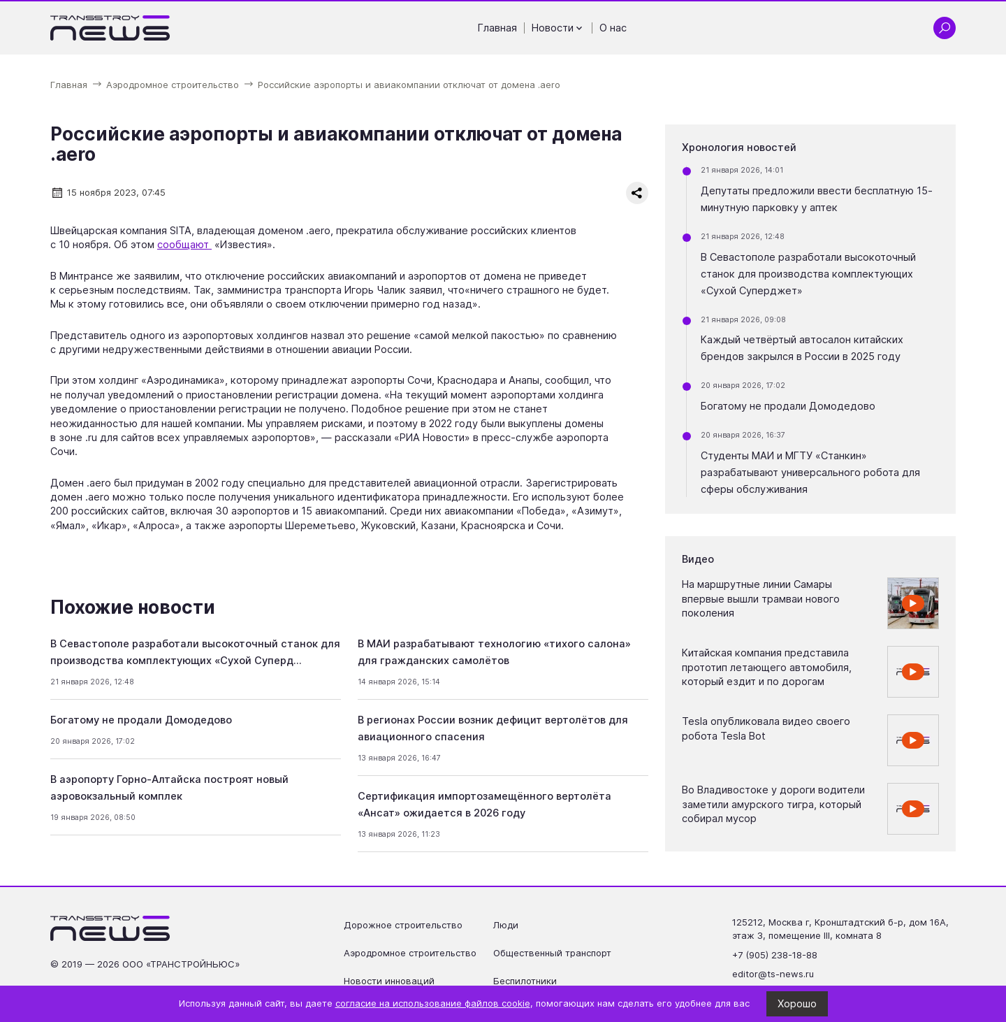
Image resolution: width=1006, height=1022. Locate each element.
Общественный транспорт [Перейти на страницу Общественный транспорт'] (552, 952)
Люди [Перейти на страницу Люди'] (505, 924)
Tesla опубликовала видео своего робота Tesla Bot (766, 728)
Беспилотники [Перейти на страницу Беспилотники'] (525, 980)
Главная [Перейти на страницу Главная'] (497, 28)
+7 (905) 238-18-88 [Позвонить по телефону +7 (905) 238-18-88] (774, 954)
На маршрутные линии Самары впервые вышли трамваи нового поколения (761, 598)
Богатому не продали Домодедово (141, 720)
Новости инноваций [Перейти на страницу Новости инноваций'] (389, 980)
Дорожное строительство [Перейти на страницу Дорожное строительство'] (403, 924)
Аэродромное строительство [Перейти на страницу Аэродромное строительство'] (410, 952)
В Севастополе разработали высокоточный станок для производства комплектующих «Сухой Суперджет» (808, 274)
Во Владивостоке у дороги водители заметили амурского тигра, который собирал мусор (773, 804)
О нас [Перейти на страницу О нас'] (613, 28)
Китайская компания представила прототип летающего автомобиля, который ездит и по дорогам (767, 667)
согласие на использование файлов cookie (432, 1003)
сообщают (184, 244)
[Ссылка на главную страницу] (110, 28)
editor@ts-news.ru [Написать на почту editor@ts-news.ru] (773, 973)
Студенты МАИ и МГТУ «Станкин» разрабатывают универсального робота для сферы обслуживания (810, 472)
